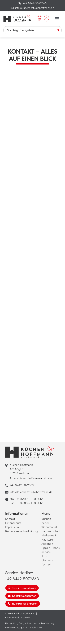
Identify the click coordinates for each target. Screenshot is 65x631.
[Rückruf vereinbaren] (22, 604)
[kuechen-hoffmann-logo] (17, 17)
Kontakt (10, 519)
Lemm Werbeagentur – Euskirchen (23, 627)
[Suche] (57, 30)
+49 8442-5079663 (34, 3)
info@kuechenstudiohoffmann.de (34, 8)
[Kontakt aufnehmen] (22, 596)
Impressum (12, 527)
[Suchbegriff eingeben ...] (32, 30)
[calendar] (39, 17)
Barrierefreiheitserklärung (21, 531)
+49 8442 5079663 (22, 485)
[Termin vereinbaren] (22, 588)
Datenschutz (13, 523)
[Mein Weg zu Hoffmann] (46, 19)
